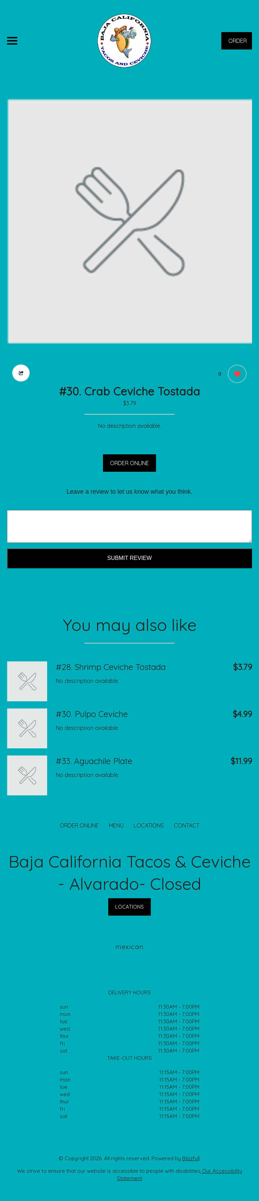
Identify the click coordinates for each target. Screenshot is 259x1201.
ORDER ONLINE (129, 463)
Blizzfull (191, 1158)
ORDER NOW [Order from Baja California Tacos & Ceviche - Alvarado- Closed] (237, 43)
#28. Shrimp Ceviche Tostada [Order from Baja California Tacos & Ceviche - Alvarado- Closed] (111, 667)
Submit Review (129, 558)
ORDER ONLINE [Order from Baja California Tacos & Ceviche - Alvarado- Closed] (79, 825)
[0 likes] (235, 374)
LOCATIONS (149, 825)
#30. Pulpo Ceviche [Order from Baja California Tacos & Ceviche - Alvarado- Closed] (92, 714)
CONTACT (186, 825)
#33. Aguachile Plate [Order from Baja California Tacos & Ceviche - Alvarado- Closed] (94, 761)
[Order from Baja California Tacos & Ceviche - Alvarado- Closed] (27, 681)
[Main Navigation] (12, 41)
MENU (116, 825)
